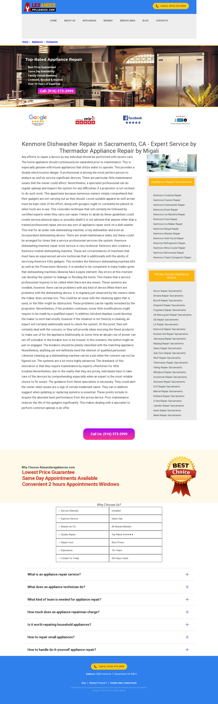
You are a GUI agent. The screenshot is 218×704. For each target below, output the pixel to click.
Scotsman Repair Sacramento (170, 376)
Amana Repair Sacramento (168, 295)
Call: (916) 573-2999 (56, 91)
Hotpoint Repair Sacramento (169, 305)
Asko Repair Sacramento (167, 410)
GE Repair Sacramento (165, 319)
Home (53, 20)
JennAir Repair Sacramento (168, 405)
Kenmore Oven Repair (165, 219)
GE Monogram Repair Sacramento (172, 314)
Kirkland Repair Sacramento (168, 396)
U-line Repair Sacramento (167, 400)
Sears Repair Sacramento (167, 348)
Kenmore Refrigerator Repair (169, 243)
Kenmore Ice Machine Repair (169, 214)
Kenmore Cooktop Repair (167, 195)
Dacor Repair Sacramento (167, 290)
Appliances (89, 20)
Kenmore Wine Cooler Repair (169, 247)
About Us (69, 20)
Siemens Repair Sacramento (169, 381)
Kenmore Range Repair (166, 228)
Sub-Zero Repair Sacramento (169, 353)
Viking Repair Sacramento (167, 367)
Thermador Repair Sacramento (170, 362)
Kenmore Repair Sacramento (169, 329)
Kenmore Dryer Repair (165, 209)
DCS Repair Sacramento (166, 386)
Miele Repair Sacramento (167, 415)
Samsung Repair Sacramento (169, 338)
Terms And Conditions (123, 683)
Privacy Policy (98, 683)
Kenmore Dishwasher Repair (169, 204)
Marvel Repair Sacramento (168, 391)
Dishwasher (52, 42)
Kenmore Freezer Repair (166, 200)
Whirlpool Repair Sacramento (169, 372)
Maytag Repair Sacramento (168, 343)
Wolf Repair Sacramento (167, 357)
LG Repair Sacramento (165, 324)
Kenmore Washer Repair (166, 233)
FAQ (84, 683)
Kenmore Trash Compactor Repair (172, 257)
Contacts (162, 20)
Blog (146, 20)
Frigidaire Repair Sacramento (169, 310)
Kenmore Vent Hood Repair (168, 238)
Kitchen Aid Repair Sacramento (170, 333)
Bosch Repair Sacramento (167, 300)
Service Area (127, 20)
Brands (108, 20)
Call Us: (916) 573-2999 (173, 6)
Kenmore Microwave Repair (168, 252)
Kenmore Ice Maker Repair (168, 223)
